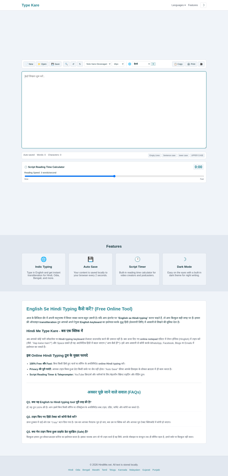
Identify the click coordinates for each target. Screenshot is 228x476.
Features (193, 5)
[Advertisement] (114, 35)
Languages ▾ (179, 5)
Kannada (122, 470)
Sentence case (169, 155)
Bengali (86, 470)
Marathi (96, 470)
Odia (78, 470)
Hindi (70, 470)
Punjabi (156, 470)
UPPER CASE (197, 155)
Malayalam (134, 470)
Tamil (104, 470)
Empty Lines (155, 155)
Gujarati (146, 470)
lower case (183, 155)
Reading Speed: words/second (40, 172)
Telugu (112, 470)
